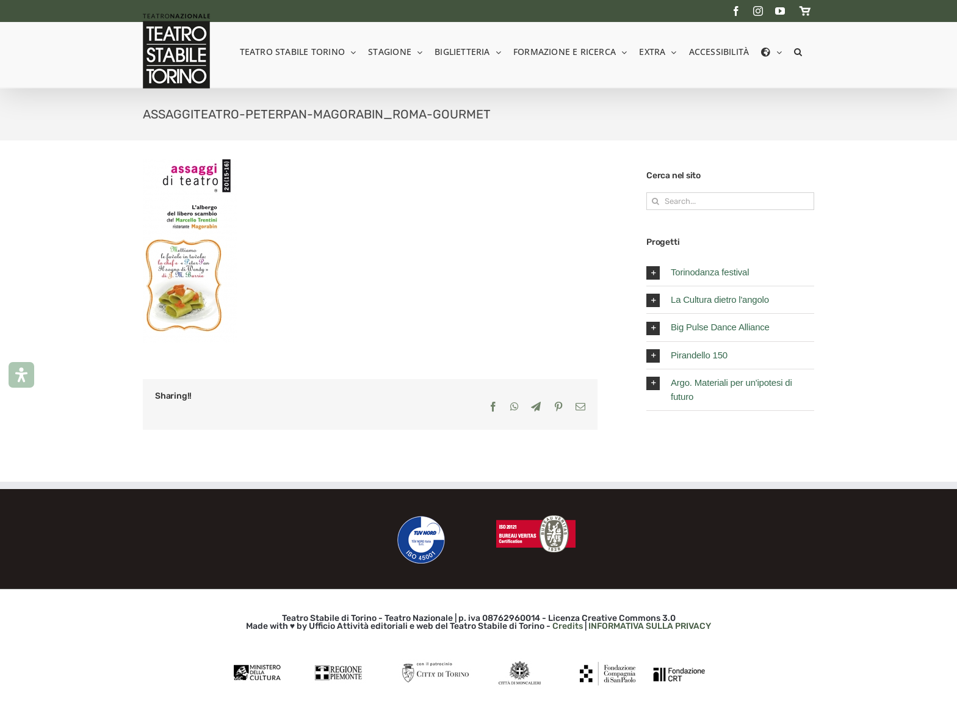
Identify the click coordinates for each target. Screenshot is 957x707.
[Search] (655, 201)
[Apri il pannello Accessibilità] (21, 375)
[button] (798, 51)
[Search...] (730, 201)
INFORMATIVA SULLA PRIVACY (649, 626)
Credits (567, 626)
